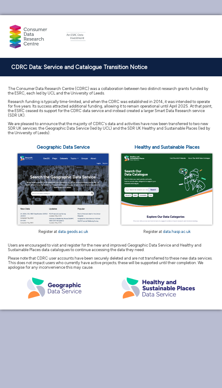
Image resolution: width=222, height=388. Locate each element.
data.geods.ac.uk (73, 231)
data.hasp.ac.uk (176, 231)
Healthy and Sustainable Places (167, 147)
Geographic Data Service (63, 147)
